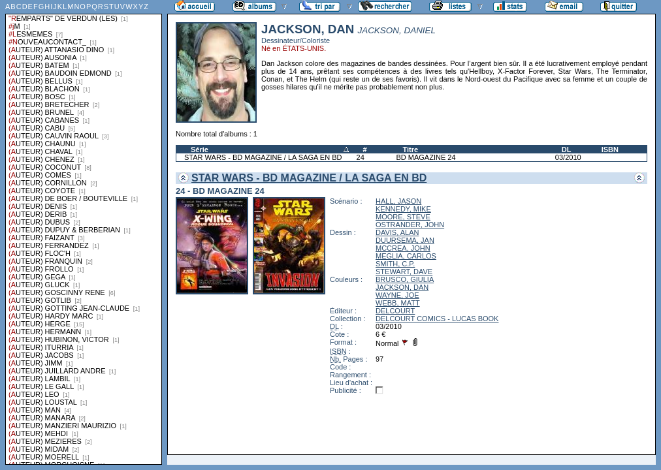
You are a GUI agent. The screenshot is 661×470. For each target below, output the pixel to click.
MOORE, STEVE (403, 217)
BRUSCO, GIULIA (405, 279)
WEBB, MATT (398, 303)
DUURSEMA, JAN (405, 240)
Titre (410, 149)
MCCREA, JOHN (403, 248)
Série (199, 149)
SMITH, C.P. (395, 264)
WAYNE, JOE (397, 295)
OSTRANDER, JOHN (410, 224)
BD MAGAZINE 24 (425, 157)
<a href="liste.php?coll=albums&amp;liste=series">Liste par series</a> (83, 232)
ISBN (610, 149)
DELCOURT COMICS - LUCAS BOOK (437, 318)
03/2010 (568, 157)
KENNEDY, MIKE (403, 209)
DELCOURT (395, 311)
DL (567, 149)
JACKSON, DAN (402, 287)
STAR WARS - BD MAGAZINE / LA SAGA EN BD (263, 157)
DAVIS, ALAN (397, 232)
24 (360, 157)
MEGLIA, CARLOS (406, 256)
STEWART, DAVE (404, 271)
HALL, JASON (398, 201)
